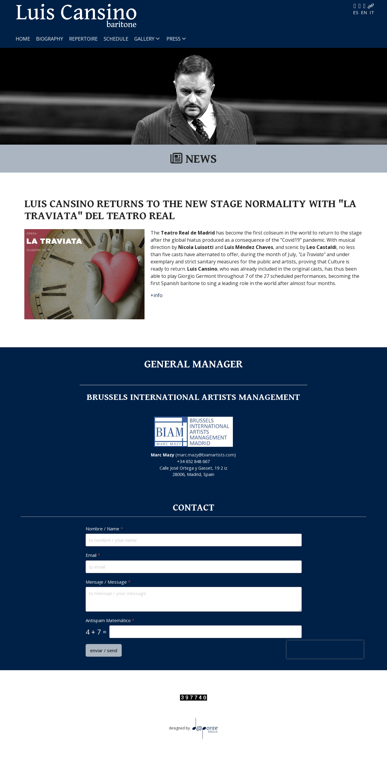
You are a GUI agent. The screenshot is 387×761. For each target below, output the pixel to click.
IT (372, 12)
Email (93, 555)
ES (356, 12)
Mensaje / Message (108, 582)
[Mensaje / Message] (194, 599)
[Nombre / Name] (194, 540)
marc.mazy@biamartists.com (205, 455)
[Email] (194, 566)
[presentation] (324, 649)
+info (157, 295)
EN (364, 12)
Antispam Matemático (110, 620)
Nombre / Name (104, 529)
